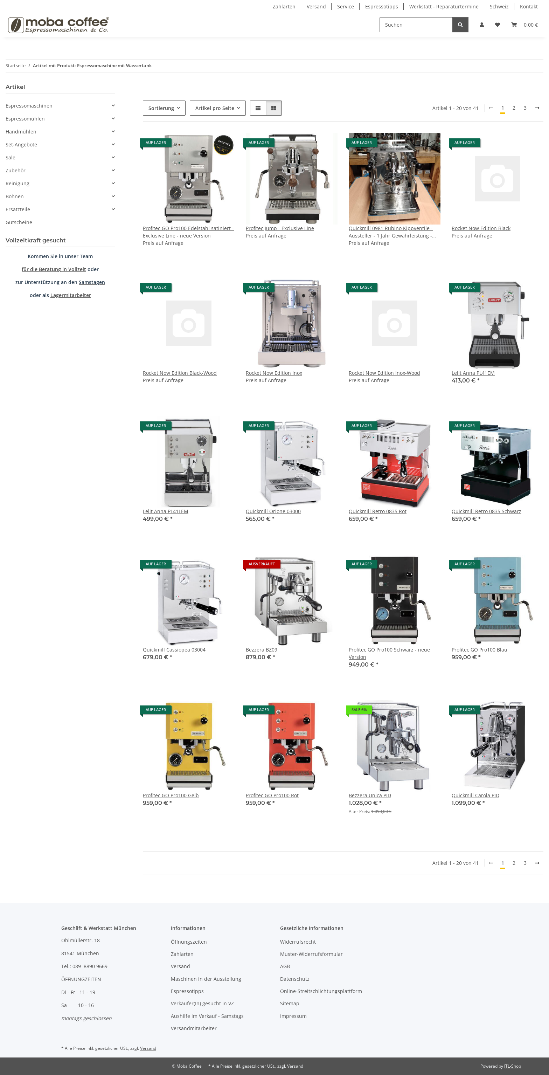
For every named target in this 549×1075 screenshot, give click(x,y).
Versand (316, 6)
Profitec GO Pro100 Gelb (171, 795)
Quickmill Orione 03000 (273, 511)
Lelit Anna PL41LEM (165, 511)
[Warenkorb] (524, 25)
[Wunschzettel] (497, 25)
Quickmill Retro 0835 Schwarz (486, 511)
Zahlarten (284, 6)
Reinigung (17, 183)
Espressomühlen (25, 118)
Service (345, 6)
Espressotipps (381, 6)
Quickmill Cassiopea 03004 (174, 649)
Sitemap (289, 1003)
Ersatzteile (18, 209)
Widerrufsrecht (298, 941)
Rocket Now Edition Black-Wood (180, 373)
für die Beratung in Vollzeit (54, 269)
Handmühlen (21, 131)
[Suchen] (416, 24)
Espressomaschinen (29, 105)
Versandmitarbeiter (194, 1028)
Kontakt (529, 6)
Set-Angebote (21, 144)
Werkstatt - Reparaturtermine (444, 6)
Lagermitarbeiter (70, 295)
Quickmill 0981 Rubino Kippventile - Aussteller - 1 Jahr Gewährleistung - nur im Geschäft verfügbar (391, 232)
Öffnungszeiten (189, 941)
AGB (285, 966)
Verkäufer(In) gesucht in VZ (202, 1003)
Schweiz (499, 6)
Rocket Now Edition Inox (274, 373)
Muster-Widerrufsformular (311, 954)
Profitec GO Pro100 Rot (272, 795)
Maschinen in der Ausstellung (206, 979)
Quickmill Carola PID (475, 795)
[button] (481, 25)
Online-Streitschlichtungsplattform (321, 991)
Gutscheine (19, 222)
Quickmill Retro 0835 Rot (377, 511)
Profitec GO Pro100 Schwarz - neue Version (389, 653)
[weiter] (537, 108)
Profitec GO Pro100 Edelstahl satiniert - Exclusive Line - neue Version (188, 232)
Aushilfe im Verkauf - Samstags (207, 1016)
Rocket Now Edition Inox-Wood (384, 373)
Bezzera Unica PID (370, 795)
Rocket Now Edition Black (481, 228)
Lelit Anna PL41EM (473, 373)
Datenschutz (295, 979)
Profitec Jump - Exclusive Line (280, 228)
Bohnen (15, 196)
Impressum (293, 1016)
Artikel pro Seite (214, 108)
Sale (10, 157)
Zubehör (16, 170)
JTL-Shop (512, 1066)
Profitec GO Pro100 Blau (479, 649)
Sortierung (161, 108)
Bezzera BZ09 (261, 649)
